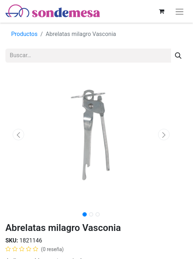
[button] (18, 134)
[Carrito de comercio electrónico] (161, 11)
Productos (24, 34)
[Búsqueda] (178, 56)
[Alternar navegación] (179, 11)
